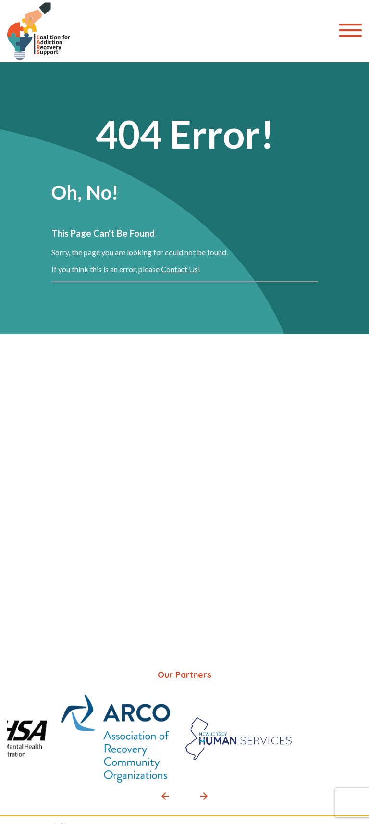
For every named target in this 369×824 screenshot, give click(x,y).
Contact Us (179, 269)
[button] (165, 796)
